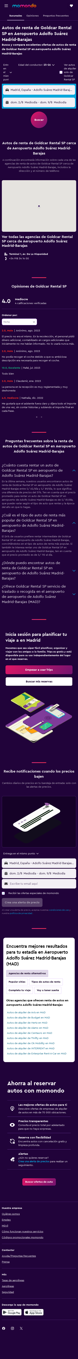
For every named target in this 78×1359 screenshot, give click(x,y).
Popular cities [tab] (17, 982)
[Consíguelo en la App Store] (34, 1312)
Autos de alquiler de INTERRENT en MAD (31, 1048)
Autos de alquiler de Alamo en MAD (27, 1028)
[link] (39, 669)
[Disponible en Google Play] (12, 1312)
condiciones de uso (59, 910)
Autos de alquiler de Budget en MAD (28, 1017)
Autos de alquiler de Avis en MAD (26, 1012)
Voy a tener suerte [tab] (48, 990)
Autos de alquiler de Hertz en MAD (27, 1023)
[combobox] (8, 72)
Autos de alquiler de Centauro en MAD (29, 1033)
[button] (6, 6)
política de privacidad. (21, 913)
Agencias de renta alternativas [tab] (27, 973)
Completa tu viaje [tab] (20, 990)
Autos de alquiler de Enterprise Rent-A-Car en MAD (36, 1053)
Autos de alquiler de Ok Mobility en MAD (31, 1043)
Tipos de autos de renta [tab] (45, 982)
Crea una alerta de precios (33, 1161)
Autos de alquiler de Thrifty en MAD (28, 1038)
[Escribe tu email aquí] (42, 883)
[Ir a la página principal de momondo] (24, 5)
